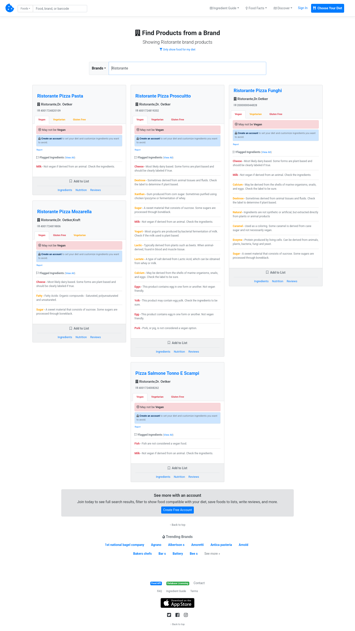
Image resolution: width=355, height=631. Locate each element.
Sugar (39, 309)
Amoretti (197, 545)
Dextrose (139, 180)
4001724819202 (147, 110)
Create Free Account (177, 510)
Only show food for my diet (177, 49)
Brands (97, 68)
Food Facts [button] (255, 8)
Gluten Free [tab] (79, 119)
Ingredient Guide (176, 591)
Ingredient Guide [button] (223, 8)
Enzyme (237, 239)
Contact (199, 583)
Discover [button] (282, 8)
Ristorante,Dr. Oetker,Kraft (58, 220)
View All (69, 157)
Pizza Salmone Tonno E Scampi (167, 373)
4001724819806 (49, 226)
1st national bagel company (124, 545)
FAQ (159, 591)
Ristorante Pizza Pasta (60, 96)
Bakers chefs (142, 553)
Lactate (139, 259)
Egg (136, 314)
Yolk (137, 300)
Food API (156, 583)
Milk (38, 166)
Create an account (51, 138)
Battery (178, 553)
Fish (137, 443)
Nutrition (81, 190)
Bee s (194, 553)
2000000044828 (245, 105)
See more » (212, 553)
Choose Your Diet (327, 8)
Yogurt (138, 231)
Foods (24, 8)
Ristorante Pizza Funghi (258, 90)
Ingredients (65, 190)
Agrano (156, 545)
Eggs (137, 286)
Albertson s (176, 545)
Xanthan (139, 194)
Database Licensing (177, 583)
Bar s (162, 553)
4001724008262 (147, 388)
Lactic (138, 245)
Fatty (39, 295)
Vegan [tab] (41, 119)
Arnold (243, 545)
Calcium (139, 273)
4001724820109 (49, 110)
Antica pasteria (221, 545)
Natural (237, 212)
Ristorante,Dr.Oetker (251, 99)
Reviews (95, 190)
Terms (194, 591)
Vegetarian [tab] (59, 119)
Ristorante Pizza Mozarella (64, 211)
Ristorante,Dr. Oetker (54, 104)
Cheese (40, 282)
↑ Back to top (177, 524)
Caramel (238, 226)
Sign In (302, 8)
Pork (137, 328)
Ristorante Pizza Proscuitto (163, 96)
